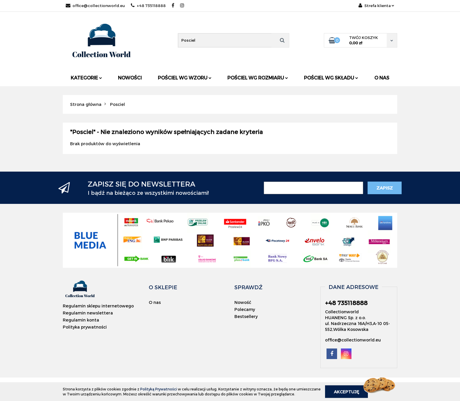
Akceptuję (346, 391)
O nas (381, 77)
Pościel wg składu (331, 77)
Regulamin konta (81, 319)
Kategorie (86, 77)
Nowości (130, 77)
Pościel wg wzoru (185, 77)
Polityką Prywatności (158, 389)
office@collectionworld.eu (95, 5)
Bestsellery (246, 316)
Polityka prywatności (85, 326)
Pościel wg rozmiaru (257, 77)
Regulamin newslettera (88, 312)
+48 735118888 (148, 5)
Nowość (242, 302)
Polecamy (244, 309)
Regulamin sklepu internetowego (98, 305)
